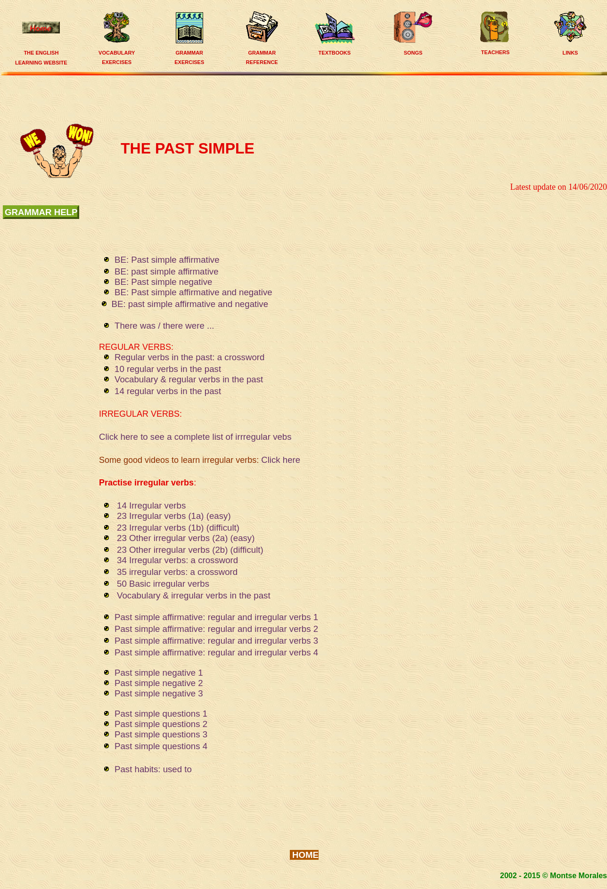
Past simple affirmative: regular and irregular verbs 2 (216, 629)
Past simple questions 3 (161, 734)
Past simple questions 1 (161, 714)
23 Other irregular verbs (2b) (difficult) (190, 550)
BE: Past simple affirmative (167, 260)
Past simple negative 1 (159, 673)
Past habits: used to (153, 769)
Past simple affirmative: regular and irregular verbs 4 (216, 652)
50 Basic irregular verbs (163, 584)
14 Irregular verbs (151, 505)
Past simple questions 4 (161, 746)
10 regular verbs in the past (168, 369)
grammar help (41, 212)
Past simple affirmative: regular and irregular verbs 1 (216, 617)
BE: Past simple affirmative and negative (193, 292)
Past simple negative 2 (159, 683)
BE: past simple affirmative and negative (190, 304)
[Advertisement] (306, 98)
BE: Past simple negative (163, 282)
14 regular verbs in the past (168, 391)
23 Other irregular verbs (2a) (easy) (185, 538)
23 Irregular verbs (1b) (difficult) (178, 528)
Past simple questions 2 (161, 724)
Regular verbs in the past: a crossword (189, 357)
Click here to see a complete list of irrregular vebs (195, 437)
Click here (280, 460)
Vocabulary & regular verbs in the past (194, 379)
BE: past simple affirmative (167, 271)
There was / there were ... (166, 326)
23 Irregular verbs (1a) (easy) (174, 516)
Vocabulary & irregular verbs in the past (194, 595)
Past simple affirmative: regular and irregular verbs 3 (216, 641)
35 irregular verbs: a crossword (177, 572)
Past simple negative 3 (159, 693)
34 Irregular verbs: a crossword (177, 560)
